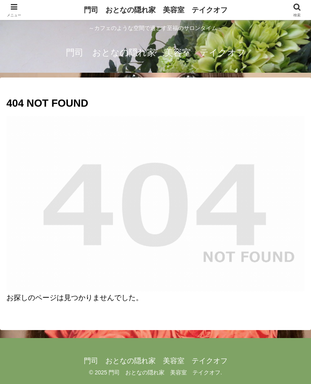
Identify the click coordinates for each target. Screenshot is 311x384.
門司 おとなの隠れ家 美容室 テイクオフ (156, 10)
